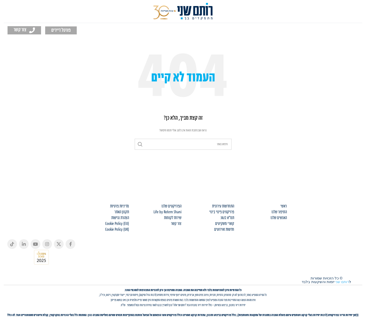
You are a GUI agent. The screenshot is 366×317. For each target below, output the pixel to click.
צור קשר (176, 224)
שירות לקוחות (172, 218)
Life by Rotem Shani (167, 212)
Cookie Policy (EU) (117, 224)
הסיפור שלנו (279, 212)
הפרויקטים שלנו (171, 206)
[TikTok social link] (12, 244)
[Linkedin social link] (24, 244)
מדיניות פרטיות (119, 206)
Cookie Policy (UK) (117, 229)
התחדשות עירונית (223, 206)
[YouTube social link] (35, 244)
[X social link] (59, 244)
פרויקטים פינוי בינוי (221, 212)
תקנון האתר (121, 212)
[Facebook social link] (70, 244)
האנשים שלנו (279, 218)
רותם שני (342, 282)
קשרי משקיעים (224, 224)
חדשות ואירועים (224, 229)
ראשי (284, 206)
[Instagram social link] (47, 244)
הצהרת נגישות (120, 218)
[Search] (183, 144)
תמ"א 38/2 (227, 218)
